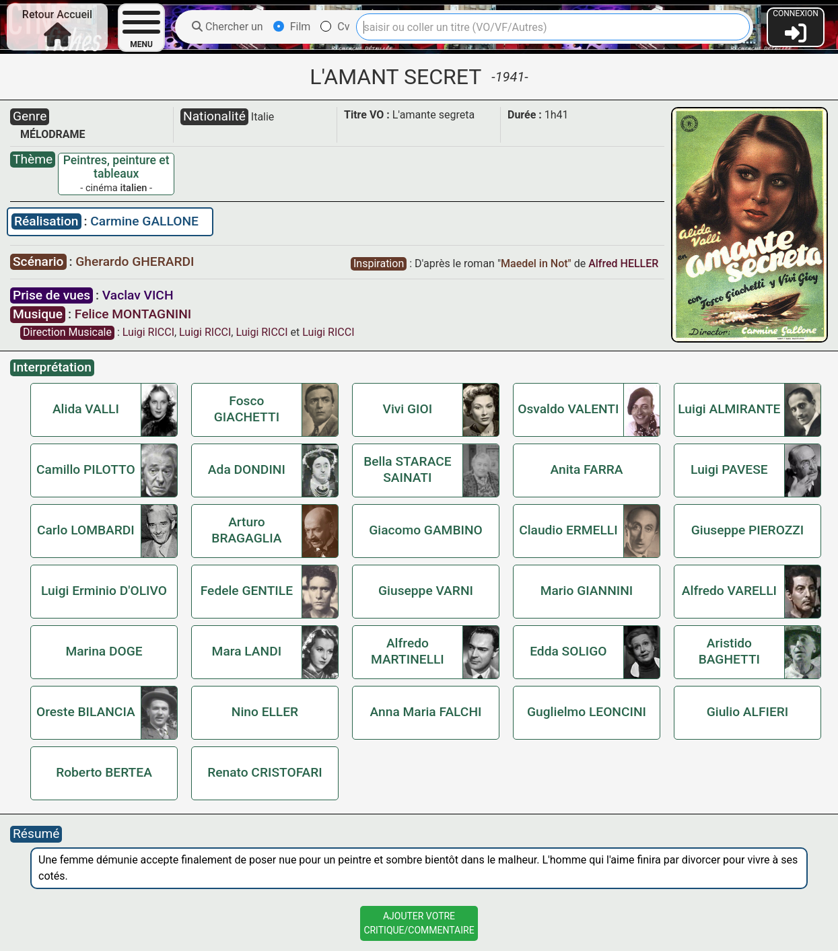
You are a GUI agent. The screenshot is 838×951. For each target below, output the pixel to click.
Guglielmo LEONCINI (586, 711)
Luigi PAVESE (729, 469)
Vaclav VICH (138, 295)
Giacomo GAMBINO (426, 530)
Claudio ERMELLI (568, 530)
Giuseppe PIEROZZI (747, 530)
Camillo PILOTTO (85, 469)
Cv (334, 26)
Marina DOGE (103, 651)
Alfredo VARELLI (729, 590)
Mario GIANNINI (586, 590)
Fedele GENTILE (247, 590)
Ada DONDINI (246, 469)
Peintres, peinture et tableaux (116, 166)
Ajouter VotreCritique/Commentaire (418, 923)
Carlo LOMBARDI (86, 530)
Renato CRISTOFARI (264, 772)
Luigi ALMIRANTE (729, 409)
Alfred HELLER (623, 263)
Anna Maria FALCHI (426, 711)
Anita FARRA (586, 469)
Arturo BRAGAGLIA (246, 530)
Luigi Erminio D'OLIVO (104, 590)
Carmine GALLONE (144, 221)
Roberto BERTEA (104, 772)
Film (292, 26)
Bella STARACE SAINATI (407, 469)
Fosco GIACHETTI (246, 409)
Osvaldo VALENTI (568, 409)
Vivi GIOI (408, 409)
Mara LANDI (247, 651)
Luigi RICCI (148, 332)
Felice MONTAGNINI (133, 314)
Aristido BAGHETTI (729, 651)
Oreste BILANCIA (85, 711)
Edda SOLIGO (568, 651)
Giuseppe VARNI (425, 590)
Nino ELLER (265, 711)
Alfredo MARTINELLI (407, 651)
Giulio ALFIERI (748, 711)
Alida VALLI (86, 409)
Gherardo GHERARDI (134, 261)
